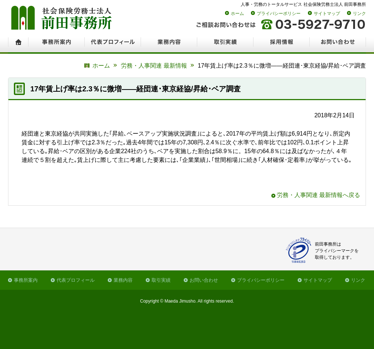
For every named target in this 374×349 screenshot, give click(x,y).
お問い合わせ (204, 280)
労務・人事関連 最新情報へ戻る (318, 195)
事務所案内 (26, 280)
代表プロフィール (76, 280)
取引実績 (161, 280)
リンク (359, 13)
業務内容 (123, 280)
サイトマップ (327, 13)
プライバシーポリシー (279, 13)
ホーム (237, 13)
